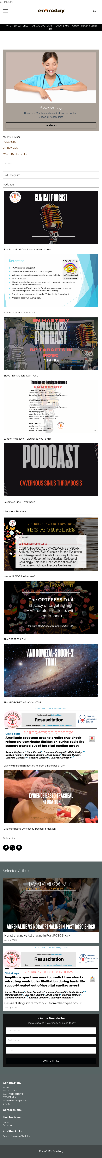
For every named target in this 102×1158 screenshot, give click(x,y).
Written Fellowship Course (84, 26)
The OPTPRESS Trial (15, 639)
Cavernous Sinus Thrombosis (19, 502)
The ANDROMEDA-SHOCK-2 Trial (22, 702)
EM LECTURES (21, 26)
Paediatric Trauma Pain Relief (19, 312)
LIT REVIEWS (10, 147)
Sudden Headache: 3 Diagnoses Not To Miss (28, 438)
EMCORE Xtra (62, 26)
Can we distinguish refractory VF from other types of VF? (34, 765)
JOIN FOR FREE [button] (51, 1061)
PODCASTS (9, 141)
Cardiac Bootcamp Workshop (17, 1136)
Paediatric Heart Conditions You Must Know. (27, 249)
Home (6, 1122)
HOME (8, 26)
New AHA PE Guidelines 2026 (20, 576)
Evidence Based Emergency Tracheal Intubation (30, 828)
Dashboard (8, 1125)
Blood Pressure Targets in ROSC (21, 375)
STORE (51, 29)
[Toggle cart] (94, 11)
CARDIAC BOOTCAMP (41, 26)
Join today (51, 125)
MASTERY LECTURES (15, 154)
